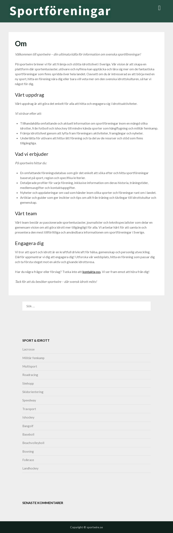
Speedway (29, 400)
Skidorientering (32, 392)
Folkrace (28, 460)
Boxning (28, 451)
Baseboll (28, 434)
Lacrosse (28, 349)
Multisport (29, 366)
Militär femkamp (33, 358)
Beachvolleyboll (33, 443)
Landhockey (30, 468)
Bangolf (27, 426)
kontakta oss (91, 272)
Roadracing (30, 375)
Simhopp (28, 383)
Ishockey (28, 417)
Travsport (29, 409)
